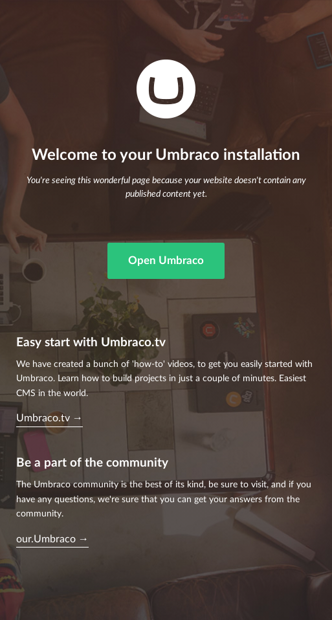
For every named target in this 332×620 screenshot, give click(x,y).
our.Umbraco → (52, 539)
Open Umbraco (166, 260)
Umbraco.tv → (49, 418)
